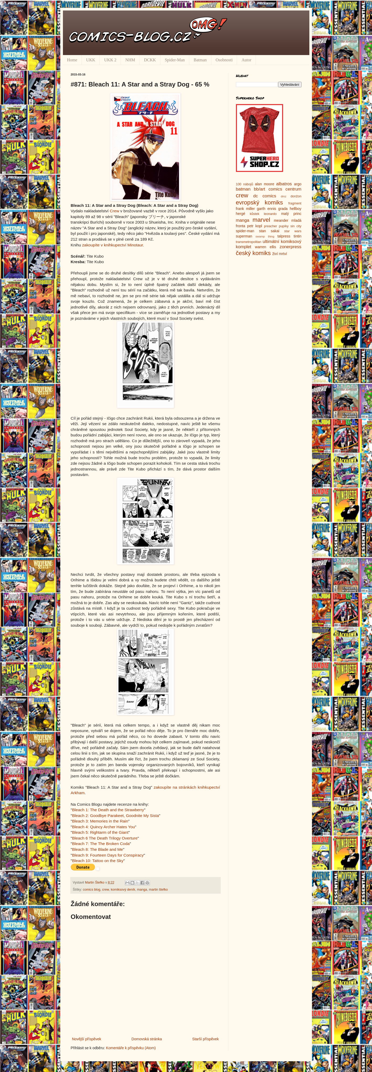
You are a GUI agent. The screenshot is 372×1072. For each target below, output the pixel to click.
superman (244, 236)
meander (281, 220)
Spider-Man (175, 60)
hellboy (295, 209)
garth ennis (266, 209)
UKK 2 (110, 60)
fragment (294, 203)
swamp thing (265, 236)
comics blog (91, 889)
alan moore (264, 184)
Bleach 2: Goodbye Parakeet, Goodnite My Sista (115, 815)
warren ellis (265, 247)
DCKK (150, 60)
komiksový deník (123, 889)
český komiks (253, 253)
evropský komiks (259, 202)
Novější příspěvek (86, 1039)
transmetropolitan (248, 242)
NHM (130, 60)
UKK (90, 60)
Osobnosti (224, 60)
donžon (295, 196)
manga (142, 889)
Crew (114, 211)
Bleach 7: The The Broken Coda (101, 843)
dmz (283, 196)
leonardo (270, 214)
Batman (200, 60)
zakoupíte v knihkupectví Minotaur (112, 245)
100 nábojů (244, 184)
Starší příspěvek (205, 1039)
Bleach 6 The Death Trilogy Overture (105, 838)
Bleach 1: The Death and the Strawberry (108, 810)
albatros (284, 183)
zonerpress (290, 246)
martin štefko (158, 889)
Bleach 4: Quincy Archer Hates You (103, 827)
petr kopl (254, 226)
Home (72, 60)
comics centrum (284, 189)
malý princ (291, 214)
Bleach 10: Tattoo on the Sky (97, 860)
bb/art (259, 189)
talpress (283, 236)
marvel (261, 219)
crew (105, 889)
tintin (297, 236)
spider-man (245, 231)
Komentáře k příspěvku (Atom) (131, 1048)
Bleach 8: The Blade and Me (97, 849)
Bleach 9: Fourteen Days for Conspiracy (108, 855)
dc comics (264, 195)
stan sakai (269, 231)
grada (283, 209)
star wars (292, 231)
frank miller (245, 209)
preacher (270, 226)
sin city (295, 226)
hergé (240, 214)
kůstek (254, 214)
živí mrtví (279, 254)
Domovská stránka (147, 1039)
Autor (246, 60)
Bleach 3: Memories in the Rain (100, 821)
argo (297, 184)
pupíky (284, 226)
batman (243, 189)
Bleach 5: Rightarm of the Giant (100, 832)
